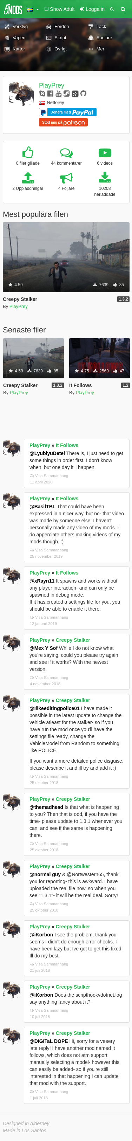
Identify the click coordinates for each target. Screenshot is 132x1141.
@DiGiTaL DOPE (48, 1041)
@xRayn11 (41, 581)
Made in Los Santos (24, 1130)
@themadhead (46, 807)
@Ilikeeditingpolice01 (54, 708)
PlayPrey (51, 85)
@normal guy (45, 874)
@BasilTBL (42, 506)
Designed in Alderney (26, 1123)
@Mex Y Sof (43, 648)
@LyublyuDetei (47, 453)
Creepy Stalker (73, 640)
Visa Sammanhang (49, 476)
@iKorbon (41, 934)
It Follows (67, 445)
